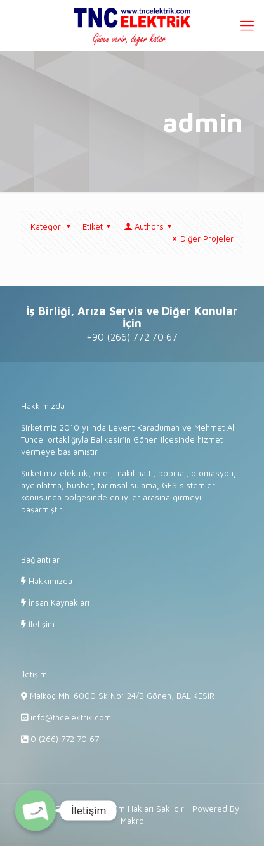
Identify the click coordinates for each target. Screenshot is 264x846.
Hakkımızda (49, 581)
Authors (148, 226)
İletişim (40, 624)
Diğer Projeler (201, 238)
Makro (132, 821)
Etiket (98, 226)
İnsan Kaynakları (57, 602)
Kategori (52, 226)
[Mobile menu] (247, 25)
